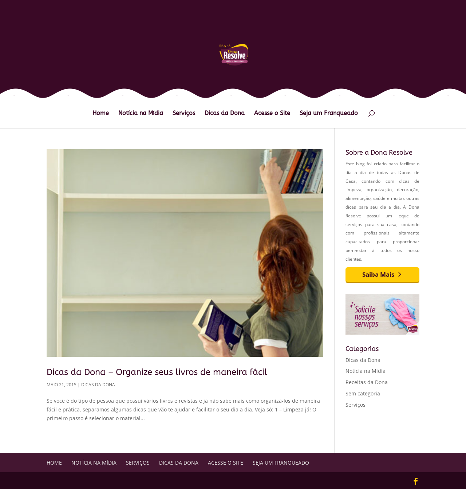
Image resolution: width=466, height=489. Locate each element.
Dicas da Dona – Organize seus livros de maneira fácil (157, 372)
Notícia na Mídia (140, 114)
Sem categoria (362, 393)
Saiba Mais (378, 274)
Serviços (184, 114)
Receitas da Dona (366, 382)
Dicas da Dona (225, 114)
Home (100, 114)
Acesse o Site (272, 114)
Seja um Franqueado (329, 114)
